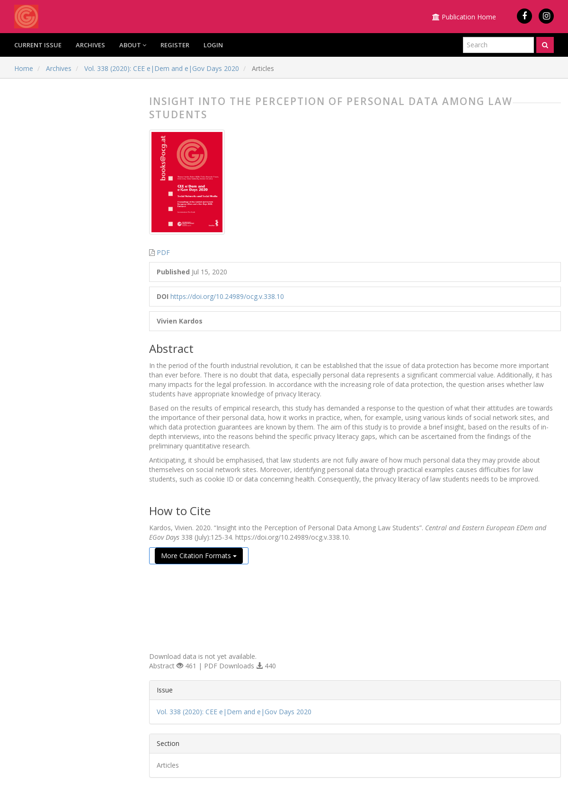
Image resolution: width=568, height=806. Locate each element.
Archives (90, 45)
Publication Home (464, 16)
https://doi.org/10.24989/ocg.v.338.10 (227, 296)
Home (23, 68)
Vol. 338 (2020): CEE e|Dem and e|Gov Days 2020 (161, 68)
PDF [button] (163, 252)
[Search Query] (498, 45)
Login (213, 45)
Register (174, 45)
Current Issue (38, 45)
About (132, 45)
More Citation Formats (199, 555)
